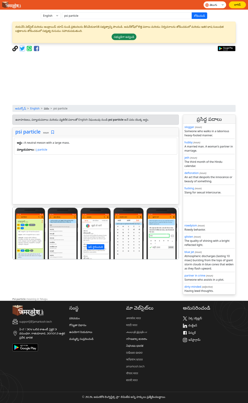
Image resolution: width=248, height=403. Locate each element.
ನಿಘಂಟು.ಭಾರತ (134, 346)
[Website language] (215, 4)
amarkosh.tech (135, 366)
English (34, 108)
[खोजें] (127, 15)
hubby (188, 142)
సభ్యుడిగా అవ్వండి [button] (124, 37)
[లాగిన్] (237, 4)
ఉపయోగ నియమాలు (80, 332)
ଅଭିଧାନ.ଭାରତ (134, 352)
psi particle (28, 131)
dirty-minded (192, 287)
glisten (188, 236)
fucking (189, 188)
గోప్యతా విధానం (77, 325)
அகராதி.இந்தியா (136, 332)
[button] (25, 233)
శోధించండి (199, 16)
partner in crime (194, 275)
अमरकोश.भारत (133, 318)
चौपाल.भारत (132, 373)
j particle (41, 149)
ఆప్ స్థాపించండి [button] (95, 246)
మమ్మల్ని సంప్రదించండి (81, 339)
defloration (191, 173)
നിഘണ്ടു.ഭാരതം (136, 339)
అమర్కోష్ (20, 108)
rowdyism (190, 225)
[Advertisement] (124, 78)
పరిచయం (74, 318)
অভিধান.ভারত (134, 359)
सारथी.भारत (132, 380)
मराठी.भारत (131, 325)
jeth (186, 158)
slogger (189, 127)
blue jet (189, 252)
